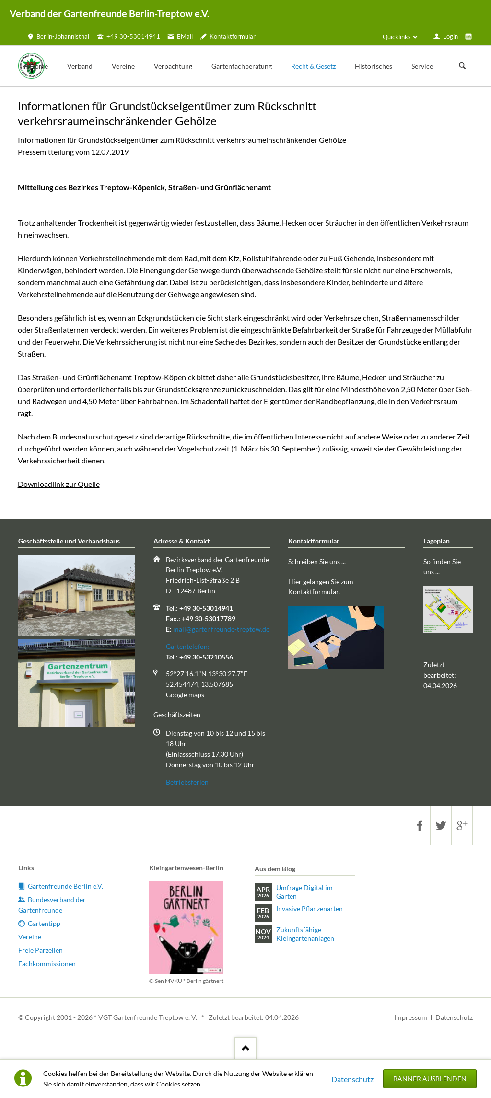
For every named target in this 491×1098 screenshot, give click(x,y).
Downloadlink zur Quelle (59, 483)
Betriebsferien (187, 782)
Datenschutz (352, 1079)
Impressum (410, 1017)
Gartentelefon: (188, 646)
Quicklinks (397, 37)
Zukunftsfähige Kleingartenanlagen (305, 933)
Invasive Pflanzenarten (309, 908)
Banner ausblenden (430, 1079)
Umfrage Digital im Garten (304, 891)
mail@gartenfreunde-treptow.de (221, 629)
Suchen (462, 66)
